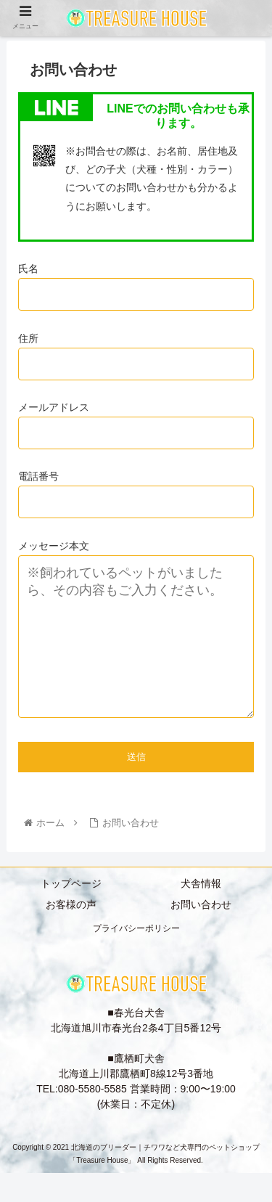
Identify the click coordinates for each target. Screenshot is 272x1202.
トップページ (71, 912)
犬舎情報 (201, 912)
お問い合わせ (200, 933)
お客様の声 (71, 933)
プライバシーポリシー (136, 957)
